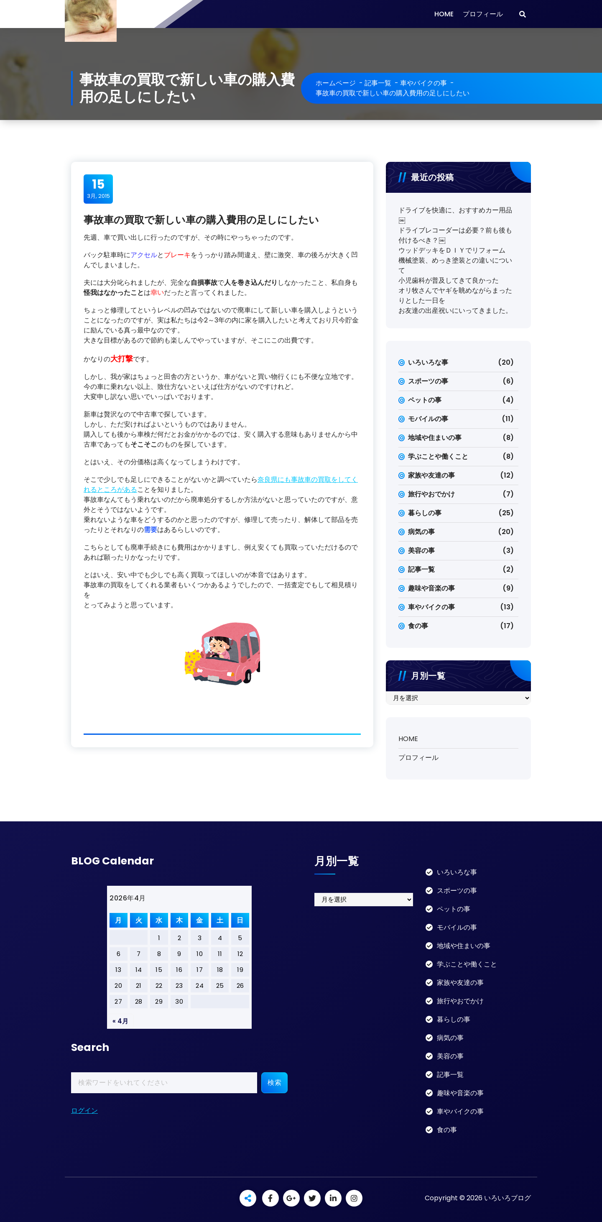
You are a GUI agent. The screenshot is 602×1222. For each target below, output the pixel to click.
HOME (444, 14)
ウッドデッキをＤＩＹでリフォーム (451, 250)
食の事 (418, 626)
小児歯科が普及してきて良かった (448, 280)
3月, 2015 (98, 188)
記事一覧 (378, 83)
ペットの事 (424, 400)
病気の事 (421, 532)
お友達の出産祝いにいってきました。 (455, 310)
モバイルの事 (428, 419)
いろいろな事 (428, 362)
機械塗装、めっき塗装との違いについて (455, 265)
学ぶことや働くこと (438, 456)
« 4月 (120, 1021)
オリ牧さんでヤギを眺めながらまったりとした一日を (455, 295)
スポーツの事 (428, 381)
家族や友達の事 (431, 475)
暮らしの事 (424, 513)
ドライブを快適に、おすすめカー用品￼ (455, 215)
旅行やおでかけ (431, 494)
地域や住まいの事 (435, 437)
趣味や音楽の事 (431, 588)
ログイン (84, 1110)
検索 (274, 1082)
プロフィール (483, 14)
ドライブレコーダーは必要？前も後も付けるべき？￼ (455, 235)
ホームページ (336, 83)
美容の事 (421, 550)
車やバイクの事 (423, 83)
